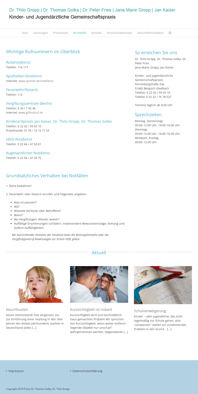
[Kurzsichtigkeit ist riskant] (99, 284)
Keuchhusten (17, 309)
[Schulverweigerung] (163, 285)
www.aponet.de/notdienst (35, 81)
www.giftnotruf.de (30, 112)
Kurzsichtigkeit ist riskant (91, 309)
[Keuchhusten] (35, 284)
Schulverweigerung (150, 310)
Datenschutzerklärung (87, 371)
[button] (170, 33)
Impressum (16, 371)
